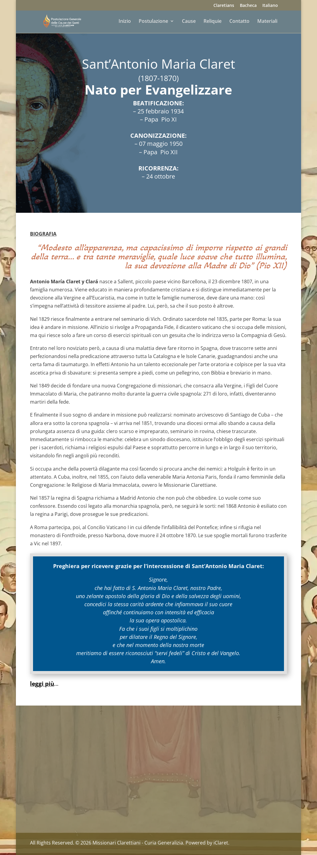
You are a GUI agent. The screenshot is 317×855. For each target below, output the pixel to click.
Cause (189, 21)
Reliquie (213, 21)
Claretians (223, 5)
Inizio (125, 21)
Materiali (267, 21)
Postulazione (153, 21)
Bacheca (248, 5)
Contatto (239, 21)
